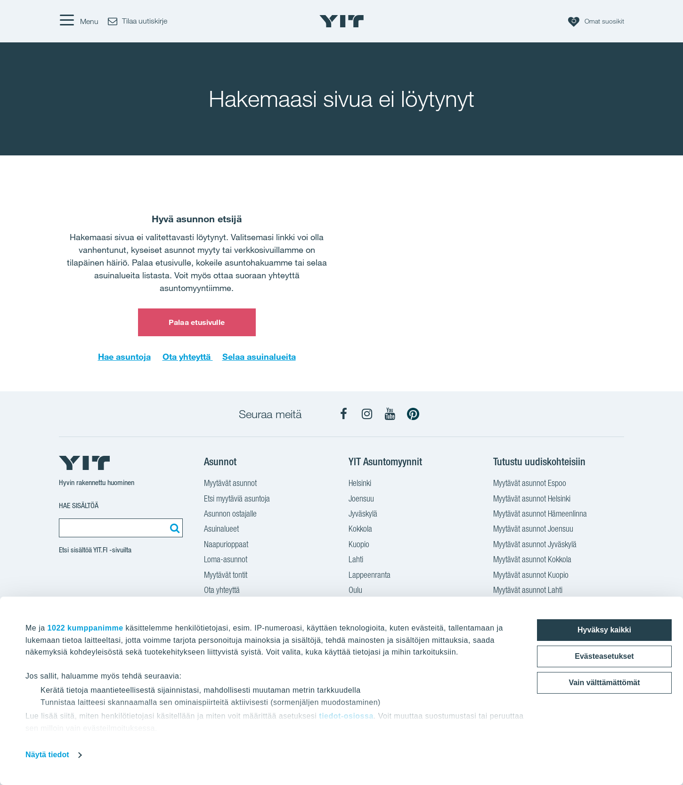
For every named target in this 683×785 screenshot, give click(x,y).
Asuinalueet (221, 530)
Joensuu (361, 499)
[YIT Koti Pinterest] (413, 413)
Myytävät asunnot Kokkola (532, 560)
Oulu (355, 591)
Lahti (356, 560)
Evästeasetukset (604, 656)
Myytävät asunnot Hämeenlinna (540, 514)
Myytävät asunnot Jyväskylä (535, 545)
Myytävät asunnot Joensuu (533, 530)
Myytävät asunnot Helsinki (531, 499)
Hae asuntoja (124, 356)
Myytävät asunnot (230, 484)
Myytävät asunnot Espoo (529, 484)
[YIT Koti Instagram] (366, 413)
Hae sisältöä (78, 505)
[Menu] (78, 21)
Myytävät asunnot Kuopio (531, 576)
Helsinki (360, 484)
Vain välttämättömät (604, 683)
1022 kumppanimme (85, 628)
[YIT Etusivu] (341, 21)
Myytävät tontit (225, 576)
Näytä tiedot (47, 755)
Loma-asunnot (225, 560)
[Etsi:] (173, 528)
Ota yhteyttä (188, 356)
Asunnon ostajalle (230, 514)
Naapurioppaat (226, 545)
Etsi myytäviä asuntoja (237, 499)
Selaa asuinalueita (259, 356)
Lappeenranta (369, 576)
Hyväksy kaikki (604, 630)
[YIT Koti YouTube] (390, 413)
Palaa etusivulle (197, 322)
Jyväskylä (363, 514)
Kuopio (359, 545)
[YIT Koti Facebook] (343, 413)
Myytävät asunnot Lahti (527, 591)
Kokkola (360, 530)
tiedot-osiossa (346, 716)
